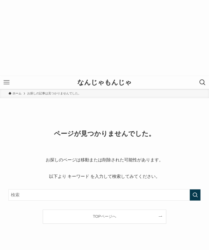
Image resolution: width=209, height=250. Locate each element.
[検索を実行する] (195, 195)
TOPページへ (104, 216)
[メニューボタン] (6, 82)
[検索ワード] (104, 195)
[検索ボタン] (202, 82)
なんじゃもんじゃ (104, 82)
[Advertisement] (104, 38)
